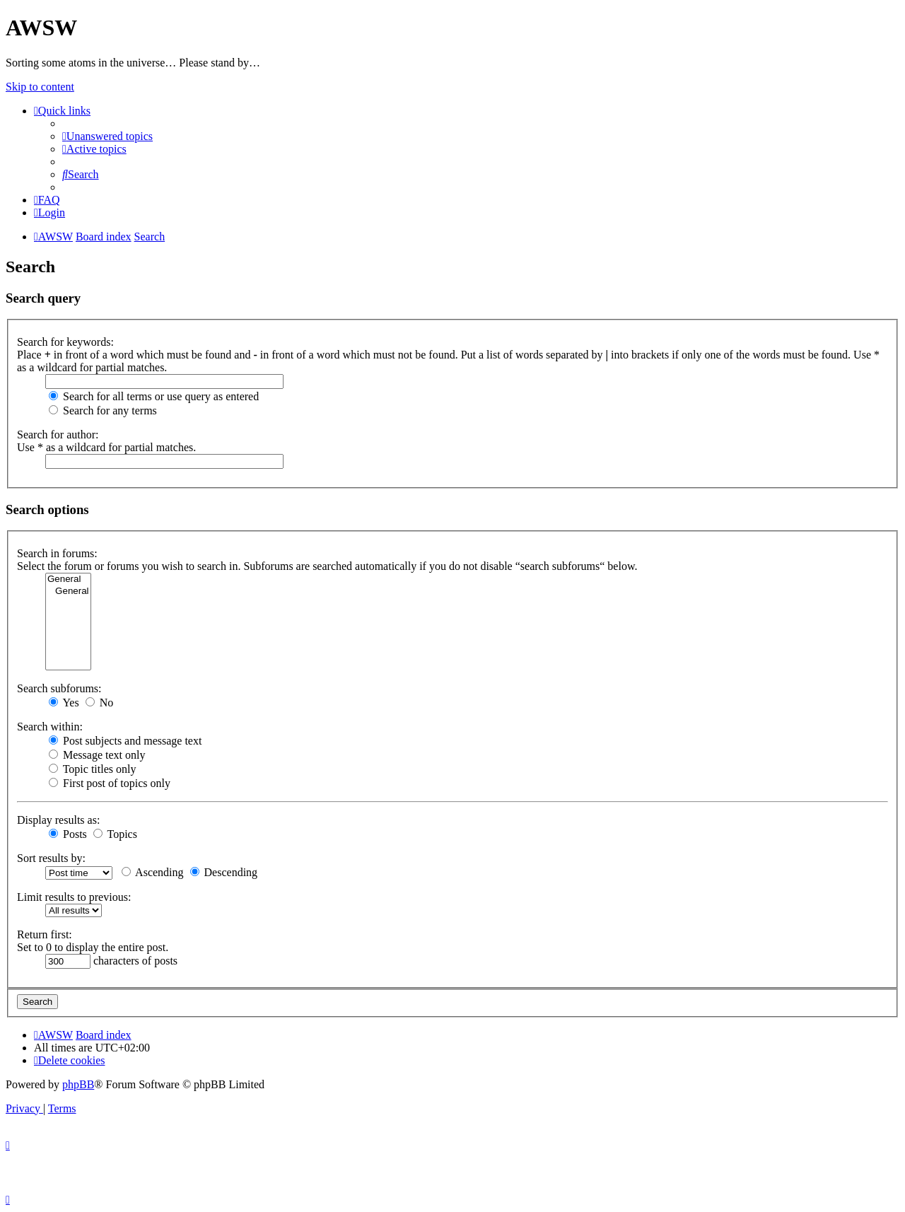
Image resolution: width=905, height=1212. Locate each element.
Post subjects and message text (125, 741)
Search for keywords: (65, 342)
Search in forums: (57, 553)
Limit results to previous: (74, 897)
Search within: (50, 727)
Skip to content (40, 87)
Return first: (44, 934)
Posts (68, 834)
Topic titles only (92, 769)
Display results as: (58, 820)
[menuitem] (107, 136)
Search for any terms (103, 410)
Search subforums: (59, 688)
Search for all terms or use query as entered (154, 396)
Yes (64, 703)
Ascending (153, 872)
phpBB (78, 1084)
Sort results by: (51, 858)
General (68, 579)
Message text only (97, 755)
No (100, 703)
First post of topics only (109, 783)
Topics (115, 834)
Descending (224, 872)
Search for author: (58, 435)
